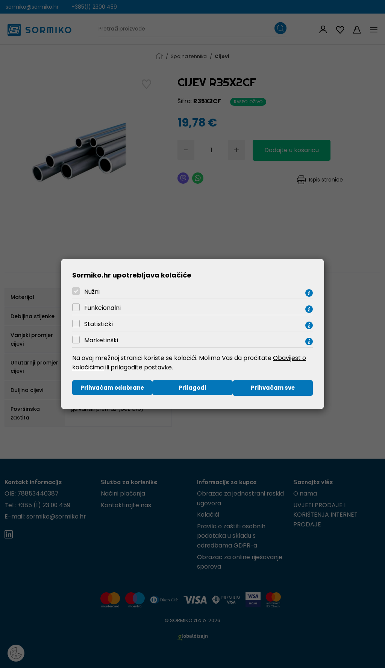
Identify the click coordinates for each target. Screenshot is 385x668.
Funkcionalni (102, 307)
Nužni (92, 291)
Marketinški (101, 340)
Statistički (98, 323)
